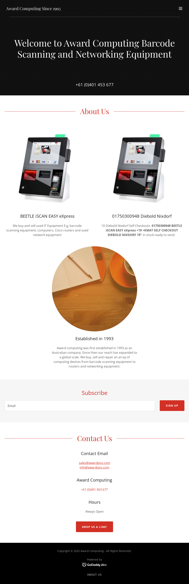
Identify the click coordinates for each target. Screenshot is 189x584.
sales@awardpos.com (94, 463)
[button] (180, 8)
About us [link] (94, 574)
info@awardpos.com (94, 467)
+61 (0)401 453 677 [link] (95, 84)
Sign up (172, 405)
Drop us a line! (94, 527)
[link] (33, 9)
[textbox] (80, 405)
